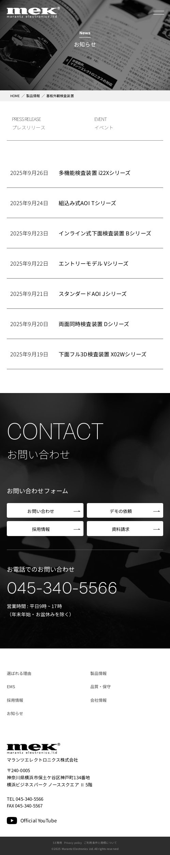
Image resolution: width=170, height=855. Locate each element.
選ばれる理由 (19, 673)
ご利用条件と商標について (100, 842)
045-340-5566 (62, 588)
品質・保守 (100, 686)
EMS (11, 686)
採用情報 (15, 700)
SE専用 (57, 842)
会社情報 (98, 700)
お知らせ (15, 713)
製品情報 (98, 673)
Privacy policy (73, 842)
